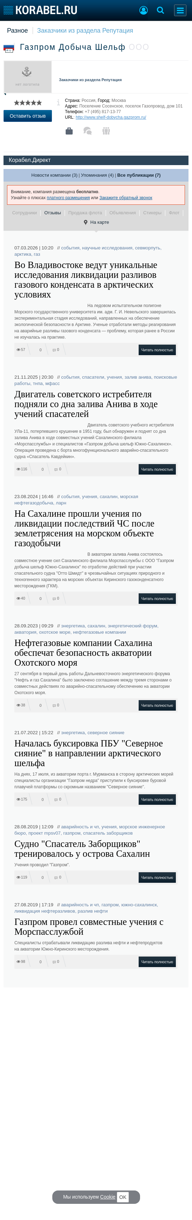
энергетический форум (132, 625)
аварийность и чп (80, 826)
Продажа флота (85, 212)
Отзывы (52, 212)
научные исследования (107, 247)
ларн (61, 502)
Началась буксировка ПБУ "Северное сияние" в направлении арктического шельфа (88, 753)
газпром (71, 833)
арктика (22, 254)
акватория (25, 632)
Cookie (107, 1197)
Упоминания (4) (97, 175)
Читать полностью (157, 350)
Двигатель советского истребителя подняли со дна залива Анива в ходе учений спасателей (86, 404)
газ (37, 254)
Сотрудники (24, 212)
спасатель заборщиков (108, 833)
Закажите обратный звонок (125, 197)
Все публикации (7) (139, 175)
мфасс (52, 383)
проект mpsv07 (44, 833)
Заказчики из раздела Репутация (85, 30)
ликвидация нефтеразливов (44, 911)
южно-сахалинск (139, 904)
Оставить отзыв (28, 116)
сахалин (109, 496)
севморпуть (147, 247)
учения (114, 377)
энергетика (73, 625)
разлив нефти (93, 911)
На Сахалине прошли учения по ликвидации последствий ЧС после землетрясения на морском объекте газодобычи (84, 528)
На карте (96, 222)
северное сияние (105, 732)
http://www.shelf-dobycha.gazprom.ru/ (111, 117)
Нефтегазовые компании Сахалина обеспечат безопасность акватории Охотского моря (83, 652)
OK (122, 1197)
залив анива (138, 377)
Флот (174, 212)
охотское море (54, 632)
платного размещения (68, 197)
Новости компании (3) (54, 175)
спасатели (93, 377)
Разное (17, 30)
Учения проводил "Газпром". (42, 864)
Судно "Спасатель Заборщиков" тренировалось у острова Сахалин (82, 849)
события (70, 247)
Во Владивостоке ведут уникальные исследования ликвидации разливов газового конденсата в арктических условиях (85, 279)
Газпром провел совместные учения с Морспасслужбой (89, 927)
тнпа (38, 383)
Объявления (123, 212)
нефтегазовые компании (99, 632)
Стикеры (152, 212)
